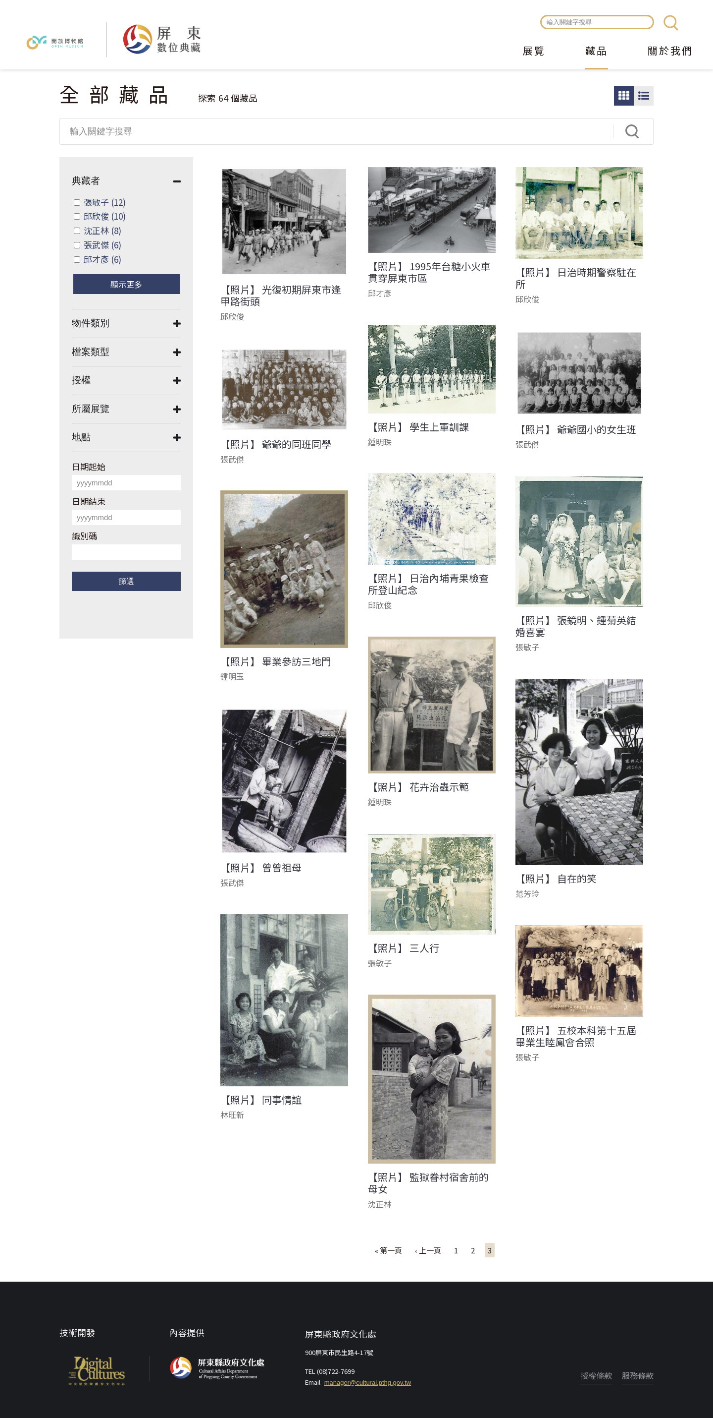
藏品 (596, 52)
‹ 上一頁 (428, 1250)
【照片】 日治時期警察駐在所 (575, 278)
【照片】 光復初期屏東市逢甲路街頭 (280, 295)
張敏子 (105, 202)
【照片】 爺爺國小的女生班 (575, 429)
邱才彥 (102, 259)
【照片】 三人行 (403, 948)
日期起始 (88, 466)
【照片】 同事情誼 (261, 1100)
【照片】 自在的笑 (556, 879)
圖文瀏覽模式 (644, 96)
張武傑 (102, 244)
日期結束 (88, 501)
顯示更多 (126, 284)
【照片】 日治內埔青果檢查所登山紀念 (428, 584)
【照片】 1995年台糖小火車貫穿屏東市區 (429, 272)
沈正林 (102, 230)
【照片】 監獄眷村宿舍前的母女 (428, 1183)
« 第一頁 (388, 1250)
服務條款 (638, 1375)
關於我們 (670, 52)
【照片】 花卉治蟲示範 (418, 787)
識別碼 (84, 536)
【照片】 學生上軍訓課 (418, 427)
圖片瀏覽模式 (624, 96)
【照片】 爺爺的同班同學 (275, 444)
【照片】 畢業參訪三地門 (275, 661)
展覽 (534, 52)
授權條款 (596, 1375)
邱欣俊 (105, 216)
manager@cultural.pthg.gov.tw (367, 1382)
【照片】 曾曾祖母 (261, 868)
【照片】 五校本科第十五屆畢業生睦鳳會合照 (575, 1036)
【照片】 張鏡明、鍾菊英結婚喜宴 (575, 626)
